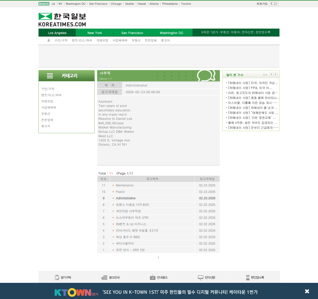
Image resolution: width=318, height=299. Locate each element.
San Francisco (98, 3)
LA (53, 3)
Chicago (116, 3)
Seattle (129, 3)
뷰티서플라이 (125, 243)
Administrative (125, 198)
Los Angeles (57, 32)
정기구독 (62, 277)
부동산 (136, 40)
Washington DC (75, 3)
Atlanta (154, 3)
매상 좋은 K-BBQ (128, 237)
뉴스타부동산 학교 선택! (132, 217)
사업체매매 (120, 40)
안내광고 (159, 277)
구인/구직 (61, 40)
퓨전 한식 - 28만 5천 (130, 250)
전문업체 (151, 40)
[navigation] (159, 3)
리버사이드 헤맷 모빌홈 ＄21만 (137, 230)
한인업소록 (263, 32)
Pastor (120, 191)
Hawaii (142, 3)
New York (94, 32)
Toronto (186, 3)
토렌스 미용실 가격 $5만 (132, 204)
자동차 (235, 32)
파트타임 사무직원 (128, 211)
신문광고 (110, 277)
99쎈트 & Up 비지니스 (131, 224)
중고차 (165, 40)
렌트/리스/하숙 (82, 40)
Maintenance (125, 185)
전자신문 (248, 32)
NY (60, 3)
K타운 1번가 (209, 32)
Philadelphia (170, 3)
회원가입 (262, 3)
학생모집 (102, 40)
